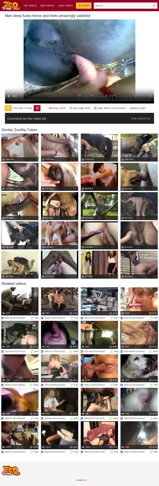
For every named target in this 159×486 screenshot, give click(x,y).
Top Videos (30, 5)
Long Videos (65, 5)
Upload (83, 5)
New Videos (47, 5)
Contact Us (81, 480)
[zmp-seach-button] (154, 5)
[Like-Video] (8, 108)
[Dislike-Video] (37, 108)
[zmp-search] (125, 5)
